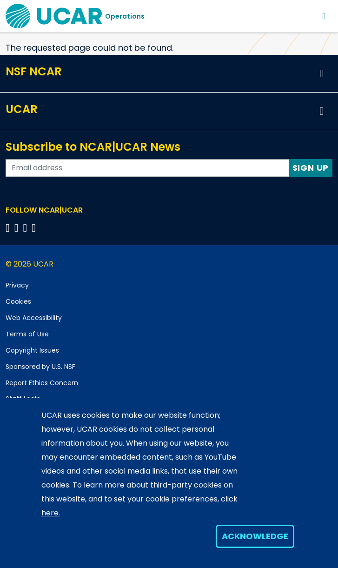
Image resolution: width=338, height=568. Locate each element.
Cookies (18, 301)
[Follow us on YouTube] (35, 227)
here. (50, 513)
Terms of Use (27, 334)
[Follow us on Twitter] (17, 227)
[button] (321, 73)
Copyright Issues (32, 350)
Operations (125, 16)
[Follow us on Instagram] (26, 227)
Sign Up (310, 168)
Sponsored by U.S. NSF (40, 366)
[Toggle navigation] (324, 16)
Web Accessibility (34, 317)
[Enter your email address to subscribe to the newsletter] (147, 168)
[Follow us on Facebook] (9, 227)
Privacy (17, 285)
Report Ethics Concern (42, 383)
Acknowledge (255, 536)
